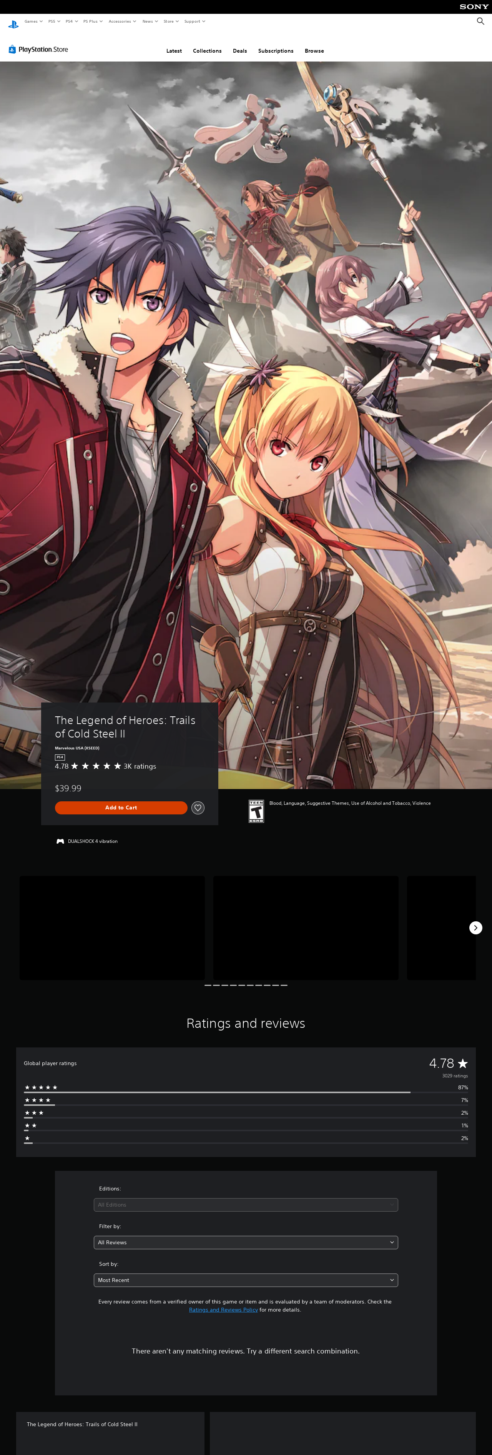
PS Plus (90, 21)
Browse (314, 43)
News (148, 21)
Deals (240, 43)
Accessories (119, 21)
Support (192, 21)
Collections (207, 43)
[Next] (475, 920)
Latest (174, 43)
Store (168, 21)
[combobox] (246, 1197)
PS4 (69, 21)
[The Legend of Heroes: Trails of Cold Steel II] (112, 921)
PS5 (51, 21)
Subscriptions (276, 43)
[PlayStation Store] (40, 42)
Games (30, 21)
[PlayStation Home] (13, 21)
